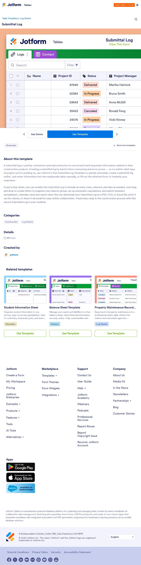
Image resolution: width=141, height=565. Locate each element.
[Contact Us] (84, 375)
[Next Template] (117, 134)
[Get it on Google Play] (20, 467)
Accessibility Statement (77, 552)
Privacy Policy (40, 552)
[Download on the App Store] (20, 477)
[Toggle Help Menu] (81, 388)
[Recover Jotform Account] (88, 443)
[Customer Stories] (124, 413)
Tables (27, 5)
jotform (14, 254)
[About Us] (119, 375)
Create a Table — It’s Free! (124, 5)
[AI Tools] (11, 430)
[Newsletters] (120, 394)
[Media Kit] (119, 381)
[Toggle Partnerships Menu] (122, 400)
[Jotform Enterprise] (17, 396)
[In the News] (120, 388)
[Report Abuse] (86, 426)
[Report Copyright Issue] (88, 434)
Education (11, 323)
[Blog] (116, 407)
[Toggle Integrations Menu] (51, 395)
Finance (55, 323)
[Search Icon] (136, 19)
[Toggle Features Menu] (13, 417)
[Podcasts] (83, 410)
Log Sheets (25, 18)
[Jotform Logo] (11, 5)
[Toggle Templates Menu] (50, 375)
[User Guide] (84, 381)
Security (56, 552)
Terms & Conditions (18, 552)
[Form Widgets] (51, 388)
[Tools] (9, 424)
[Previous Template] (24, 134)
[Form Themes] (50, 382)
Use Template (80, 134)
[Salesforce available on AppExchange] (20, 488)
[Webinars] (83, 404)
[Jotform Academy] (88, 396)
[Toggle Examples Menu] (13, 404)
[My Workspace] (15, 381)
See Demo (37, 134)
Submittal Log (12, 24)
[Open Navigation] (137, 4)
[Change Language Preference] (122, 537)
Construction (12, 221)
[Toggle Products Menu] (13, 410)
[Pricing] (10, 388)
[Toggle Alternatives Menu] (15, 437)
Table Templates (10, 18)
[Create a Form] (15, 375)
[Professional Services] (88, 418)
